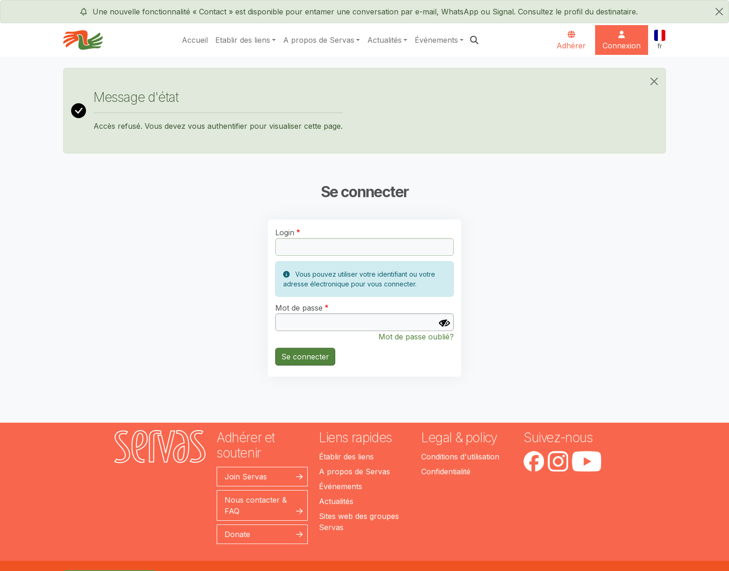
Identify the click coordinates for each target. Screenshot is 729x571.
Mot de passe (299, 307)
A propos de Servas (318, 40)
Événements (436, 40)
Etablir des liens (242, 40)
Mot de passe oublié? (416, 336)
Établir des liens (346, 456)
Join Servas (246, 476)
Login (284, 232)
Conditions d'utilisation (460, 456)
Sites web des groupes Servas (359, 521)
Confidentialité (446, 471)
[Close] (654, 81)
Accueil (195, 40)
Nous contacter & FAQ (256, 505)
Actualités (384, 40)
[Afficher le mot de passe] (444, 323)
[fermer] (719, 11)
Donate (237, 534)
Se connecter (305, 356)
